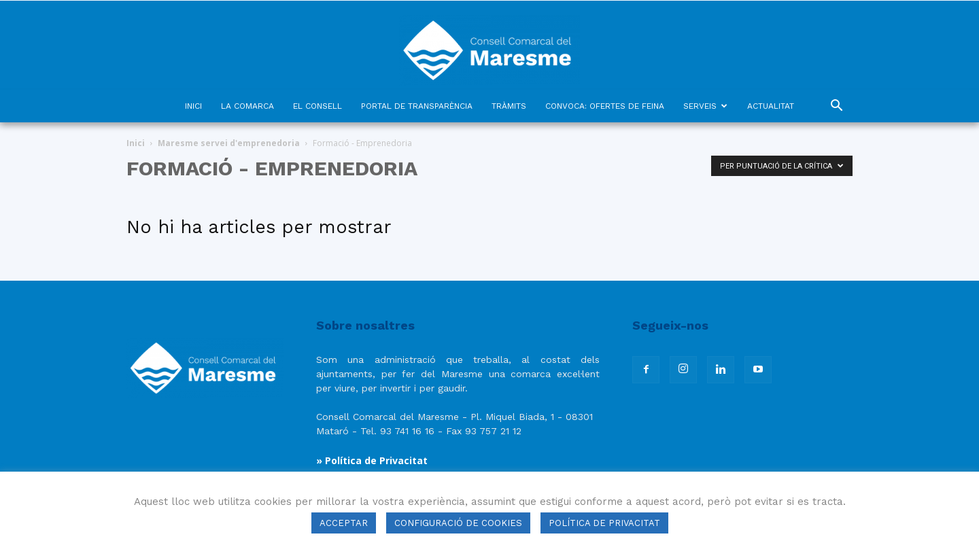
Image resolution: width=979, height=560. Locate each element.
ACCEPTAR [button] (344, 523)
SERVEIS (705, 106)
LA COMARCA (247, 106)
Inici (135, 143)
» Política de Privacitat (372, 460)
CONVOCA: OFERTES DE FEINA (604, 106)
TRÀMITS (509, 106)
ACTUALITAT (770, 106)
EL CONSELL (317, 106)
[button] (836, 107)
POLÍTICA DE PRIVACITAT (604, 523)
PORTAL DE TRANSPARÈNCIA (417, 106)
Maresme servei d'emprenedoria (229, 143)
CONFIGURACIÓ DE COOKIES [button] (458, 523)
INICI (193, 106)
